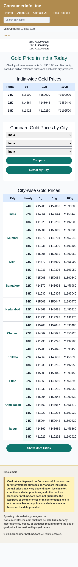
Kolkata (13, 357)
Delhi (12, 261)
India (12, 214)
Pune (12, 380)
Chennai (12, 333)
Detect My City (39, 169)
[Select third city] (39, 151)
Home (9, 12)
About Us (23, 12)
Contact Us (40, 12)
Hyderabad (12, 309)
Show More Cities (39, 448)
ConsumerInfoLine (22, 5)
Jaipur (13, 428)
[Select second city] (39, 143)
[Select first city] (39, 135)
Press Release (61, 12)
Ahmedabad (13, 404)
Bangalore (13, 285)
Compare (39, 160)
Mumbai (12, 237)
